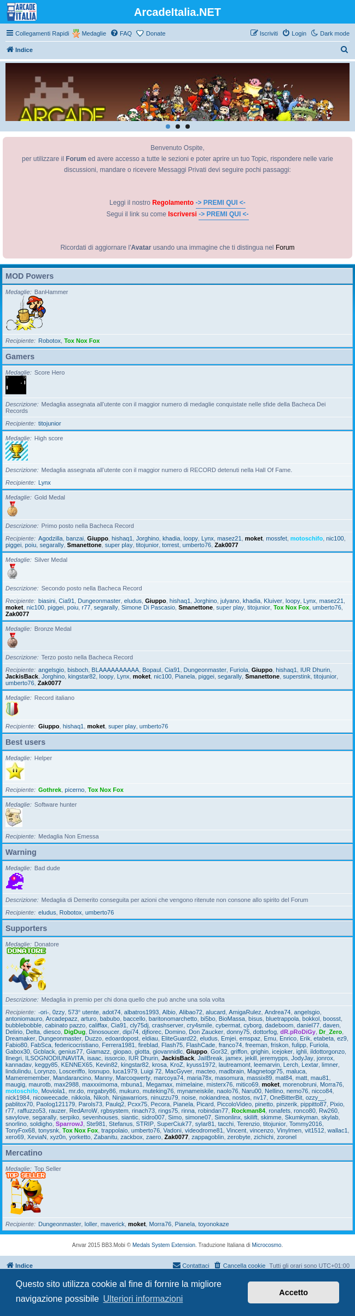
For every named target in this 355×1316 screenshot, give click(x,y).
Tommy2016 (305, 1123)
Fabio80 (16, 1045)
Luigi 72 (151, 1071)
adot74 (111, 1012)
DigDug (74, 1031)
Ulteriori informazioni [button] (143, 1298)
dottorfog (265, 1031)
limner (330, 1064)
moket (254, 538)
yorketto (79, 1137)
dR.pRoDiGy (298, 1031)
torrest (170, 545)
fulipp (299, 1045)
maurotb (39, 1084)
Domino (175, 1031)
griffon (239, 1051)
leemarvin (267, 1064)
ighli (301, 1051)
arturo (89, 1018)
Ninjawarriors (129, 1097)
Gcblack (44, 1051)
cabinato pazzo (65, 1025)
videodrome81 (204, 1130)
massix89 (259, 1077)
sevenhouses (100, 1117)
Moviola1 (53, 1091)
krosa (159, 1064)
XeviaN (36, 1137)
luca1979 (125, 1071)
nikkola (81, 1097)
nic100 (335, 538)
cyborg (252, 1025)
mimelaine (189, 1084)
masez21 (229, 538)
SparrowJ (69, 1123)
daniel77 (308, 1025)
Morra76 (331, 1084)
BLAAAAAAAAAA (115, 669)
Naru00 (251, 1091)
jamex (234, 1058)
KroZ (176, 1064)
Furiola (239, 669)
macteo (206, 1071)
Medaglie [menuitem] (94, 33)
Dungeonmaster (99, 600)
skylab (329, 1117)
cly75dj (139, 1025)
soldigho (41, 1123)
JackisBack (21, 676)
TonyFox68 (20, 1130)
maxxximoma (100, 1084)
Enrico (288, 1038)
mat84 (284, 1077)
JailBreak (209, 1058)
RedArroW (83, 1110)
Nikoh (101, 1097)
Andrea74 (278, 1012)
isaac (94, 1058)
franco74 (230, 1045)
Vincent (236, 1130)
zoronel (286, 1137)
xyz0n (58, 1137)
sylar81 (204, 1123)
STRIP (145, 1123)
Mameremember (27, 1077)
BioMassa (232, 1018)
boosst (332, 1018)
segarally (51, 545)
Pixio (336, 1104)
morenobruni (300, 1084)
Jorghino (147, 538)
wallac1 (338, 1130)
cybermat (228, 1025)
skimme (271, 1117)
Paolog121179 (55, 1104)
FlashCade (200, 1045)
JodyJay (302, 1058)
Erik (305, 1038)
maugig (15, 1084)
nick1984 (17, 1097)
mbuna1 (132, 1084)
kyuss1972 (201, 1064)
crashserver (167, 1025)
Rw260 (328, 1110)
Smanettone (84, 545)
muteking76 (158, 1091)
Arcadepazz (61, 1018)
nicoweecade (50, 1097)
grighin (260, 1051)
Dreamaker (20, 1038)
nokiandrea (214, 1097)
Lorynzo (45, 1071)
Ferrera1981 (118, 1045)
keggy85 (46, 1064)
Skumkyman (301, 1117)
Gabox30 (17, 1051)
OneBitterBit (286, 1097)
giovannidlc (168, 1051)
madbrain (231, 1071)
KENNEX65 (76, 1064)
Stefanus (120, 1123)
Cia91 (66, 600)
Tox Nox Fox (82, 340)
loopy (191, 538)
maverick (113, 1224)
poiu (30, 545)
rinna (188, 1110)
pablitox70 (19, 1104)
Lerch (291, 1064)
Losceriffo (72, 1071)
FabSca (41, 1045)
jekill (251, 1058)
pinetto (264, 1104)
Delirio (13, 1031)
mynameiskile (195, 1091)
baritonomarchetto (173, 1018)
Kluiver (273, 600)
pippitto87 (313, 1104)
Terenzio (248, 1123)
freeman (256, 1045)
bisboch (77, 669)
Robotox (49, 340)
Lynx (44, 482)
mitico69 (247, 1084)
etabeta (323, 1038)
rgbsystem (115, 1110)
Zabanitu (106, 1137)
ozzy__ (315, 1097)
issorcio (114, 1058)
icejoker (282, 1051)
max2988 (66, 1084)
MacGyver (179, 1071)
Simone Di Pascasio (148, 607)
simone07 (198, 1117)
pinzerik (286, 1104)
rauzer (57, 1110)
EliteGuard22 (178, 1038)
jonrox (325, 1058)
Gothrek (49, 789)
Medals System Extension (163, 1245)
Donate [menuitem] (155, 33)
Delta (33, 1031)
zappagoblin (207, 1137)
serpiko (69, 1117)
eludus (133, 600)
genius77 (71, 1051)
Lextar (309, 1064)
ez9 (342, 1038)
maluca (295, 1071)
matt (301, 1077)
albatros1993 (141, 1012)
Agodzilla (50, 538)
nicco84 (322, 1091)
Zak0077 (226, 545)
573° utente (83, 1012)
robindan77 (213, 1110)
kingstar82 (82, 676)
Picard (204, 1104)
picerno (74, 789)
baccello (134, 1018)
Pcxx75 (137, 1104)
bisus (255, 1018)
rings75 (168, 1110)
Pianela (185, 676)
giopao (122, 1051)
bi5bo (208, 1018)
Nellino (274, 1091)
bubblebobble (23, 1025)
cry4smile (199, 1025)
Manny (104, 1077)
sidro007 (153, 1117)
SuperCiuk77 (174, 1123)
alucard (215, 1012)
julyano (230, 600)
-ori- (43, 1012)
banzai (75, 538)
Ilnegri (13, 1058)
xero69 (14, 1137)
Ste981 (96, 1123)
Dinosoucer (104, 1031)
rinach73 (143, 1110)
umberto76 (197, 545)
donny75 (237, 1031)
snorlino (16, 1123)
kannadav (18, 1064)
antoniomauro (23, 1018)
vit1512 (314, 1130)
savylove (17, 1117)
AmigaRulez (245, 1012)
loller (90, 1224)
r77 (86, 607)
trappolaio (114, 1130)
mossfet (276, 538)
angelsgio (51, 669)
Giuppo (97, 538)
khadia (171, 538)
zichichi (263, 1137)
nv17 (259, 1097)
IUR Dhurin (315, 669)
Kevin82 (107, 1064)
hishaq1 (122, 538)
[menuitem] (121, 33)
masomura (229, 1077)
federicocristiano (76, 1045)
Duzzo (93, 1038)
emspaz (250, 1038)
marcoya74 (168, 1077)
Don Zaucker (206, 1031)
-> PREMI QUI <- (221, 202)
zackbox (131, 1137)
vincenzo (261, 1130)
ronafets (279, 1110)
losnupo (99, 1071)
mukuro (129, 1091)
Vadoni (172, 1130)
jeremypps (274, 1058)
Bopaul (151, 669)
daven (331, 1025)
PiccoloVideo (234, 1104)
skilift (250, 1117)
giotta (142, 1051)
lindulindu (18, 1071)
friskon (279, 1045)
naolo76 (227, 1091)
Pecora (160, 1104)
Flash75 (172, 1045)
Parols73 (90, 1104)
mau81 (320, 1077)
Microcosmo (267, 1245)
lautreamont (235, 1064)
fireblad (148, 1045)
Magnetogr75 (265, 1071)
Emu (270, 1038)
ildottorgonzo (327, 1051)
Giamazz (97, 1051)
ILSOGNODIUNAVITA (54, 1058)
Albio (169, 1012)
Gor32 (219, 1051)
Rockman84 (248, 1110)
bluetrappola (282, 1018)
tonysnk (48, 1130)
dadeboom (279, 1025)
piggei (13, 545)
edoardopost (121, 1038)
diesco (52, 1031)
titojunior (49, 423)
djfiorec (151, 1031)
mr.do (76, 1091)
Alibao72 (190, 1012)
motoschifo (306, 538)
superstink (296, 676)
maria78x (199, 1077)
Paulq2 (115, 1104)
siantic (129, 1117)
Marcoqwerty (133, 1077)
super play (119, 545)
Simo (175, 1117)
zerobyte (239, 1137)
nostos (241, 1097)
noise (189, 1097)
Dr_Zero (330, 1031)
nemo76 (298, 1091)
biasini (46, 600)
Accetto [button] (293, 1292)
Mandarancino (72, 1077)
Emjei (228, 1038)
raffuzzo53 (31, 1110)
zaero (153, 1137)
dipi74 (130, 1031)
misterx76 (220, 1084)
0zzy (59, 1012)
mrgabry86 (101, 1091)
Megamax (159, 1084)
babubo (110, 1018)
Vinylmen (289, 1130)
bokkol (311, 1018)
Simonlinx (227, 1117)
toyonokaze (213, 1224)
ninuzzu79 (164, 1097)
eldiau (150, 1038)
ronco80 (305, 1110)
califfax (98, 1025)
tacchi (226, 1123)
